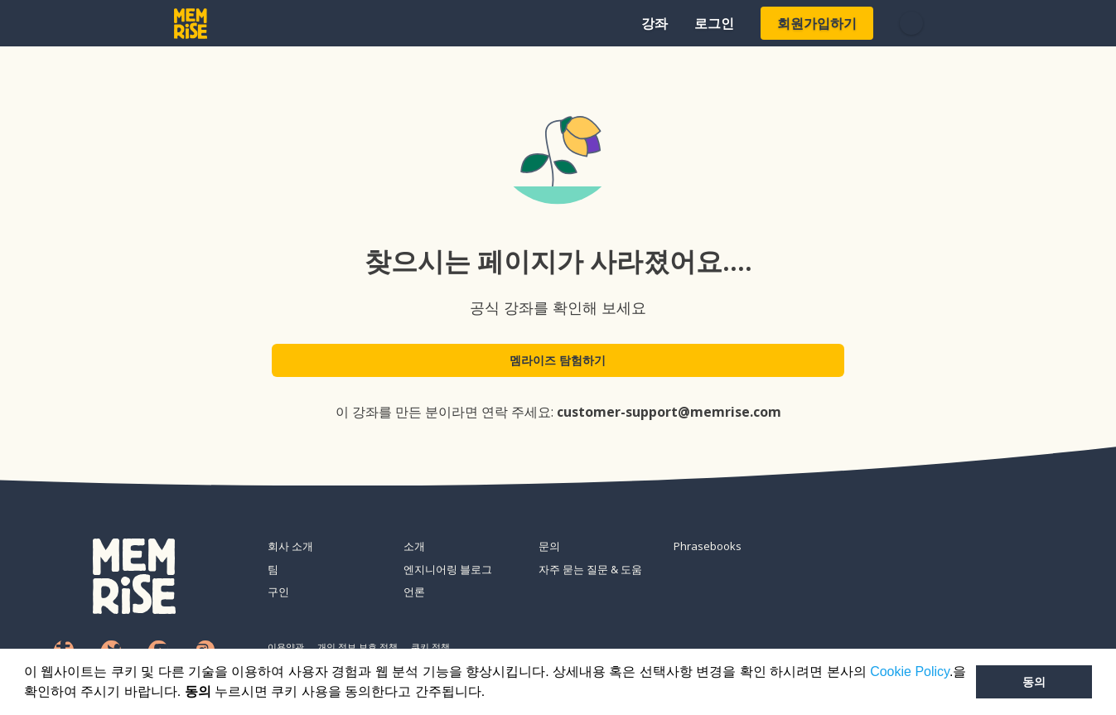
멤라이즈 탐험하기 (558, 366)
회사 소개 (290, 546)
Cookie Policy (909, 671)
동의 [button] (1034, 681)
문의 (549, 546)
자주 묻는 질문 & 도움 (590, 569)
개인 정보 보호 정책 (357, 646)
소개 (414, 546)
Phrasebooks (708, 546)
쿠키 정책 (430, 646)
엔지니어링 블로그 (447, 569)
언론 (414, 591)
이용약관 (286, 646)
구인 (278, 591)
